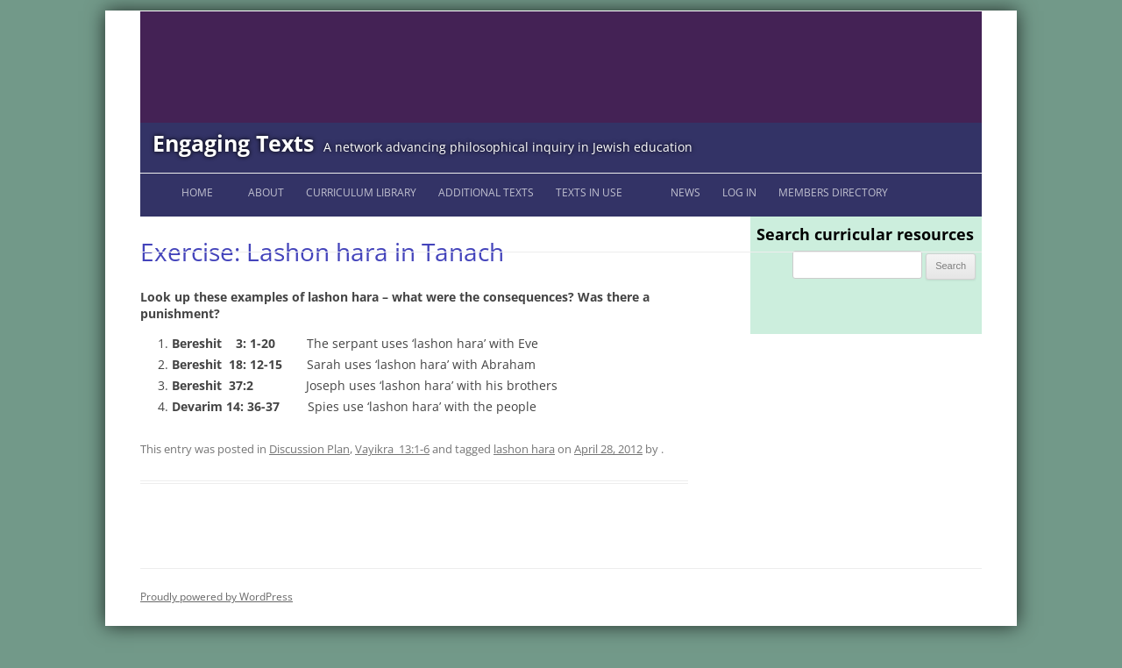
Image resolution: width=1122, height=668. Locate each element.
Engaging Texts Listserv (223, 231)
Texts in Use (589, 192)
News (685, 192)
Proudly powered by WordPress (216, 596)
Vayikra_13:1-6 (392, 449)
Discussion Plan (309, 449)
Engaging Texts (233, 143)
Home (197, 192)
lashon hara (524, 449)
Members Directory (833, 192)
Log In (739, 192)
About (266, 192)
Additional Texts (486, 192)
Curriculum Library (361, 192)
